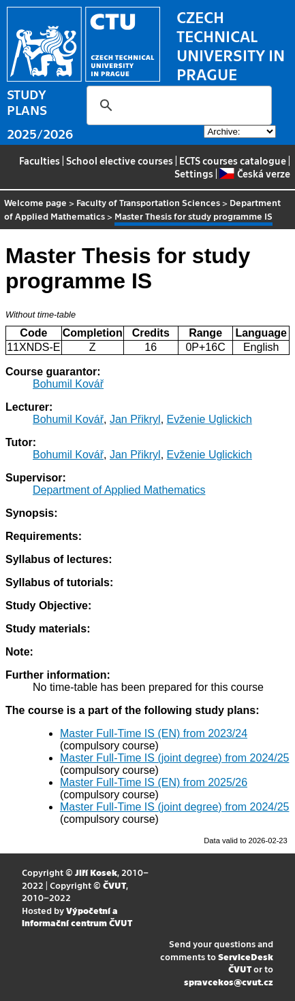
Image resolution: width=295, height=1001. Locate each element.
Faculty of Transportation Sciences (148, 202)
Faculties (39, 160)
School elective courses (119, 160)
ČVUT (114, 885)
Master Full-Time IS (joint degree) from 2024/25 (174, 758)
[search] (177, 105)
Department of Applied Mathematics (119, 490)
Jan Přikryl (135, 419)
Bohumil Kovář (68, 384)
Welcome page (35, 202)
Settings (193, 173)
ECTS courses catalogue (232, 160)
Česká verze (254, 173)
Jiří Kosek (96, 872)
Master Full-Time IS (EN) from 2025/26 (153, 782)
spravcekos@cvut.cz (228, 982)
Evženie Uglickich (209, 419)
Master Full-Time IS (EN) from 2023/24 (153, 733)
